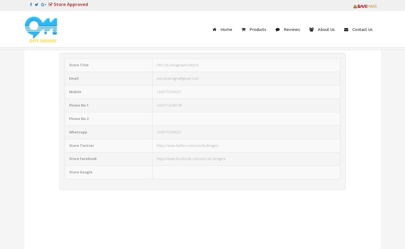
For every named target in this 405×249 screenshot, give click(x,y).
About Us (326, 29)
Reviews (292, 29)
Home (226, 29)
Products (258, 29)
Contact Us (362, 29)
